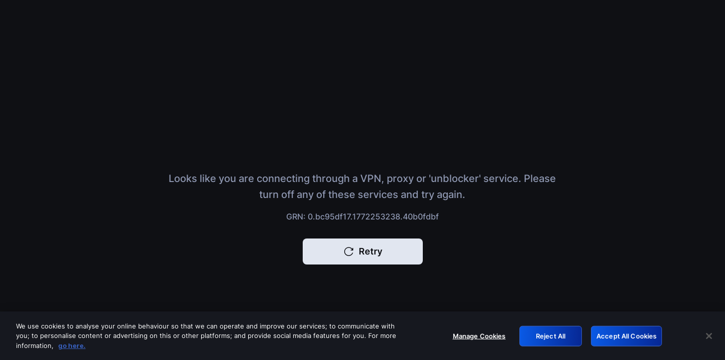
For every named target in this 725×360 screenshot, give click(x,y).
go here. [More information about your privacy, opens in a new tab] (72, 348)
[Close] (709, 339)
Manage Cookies (479, 338)
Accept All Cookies (626, 338)
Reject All (550, 338)
